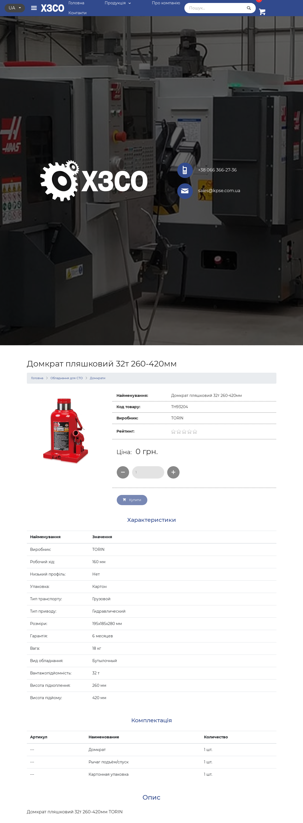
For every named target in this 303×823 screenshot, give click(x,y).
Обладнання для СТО (66, 378)
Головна (37, 378)
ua (12, 7)
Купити (132, 500)
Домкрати (97, 378)
